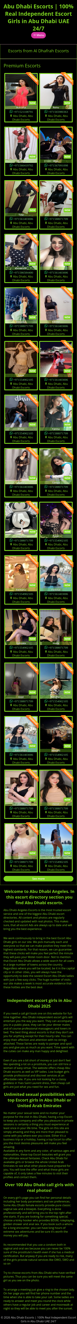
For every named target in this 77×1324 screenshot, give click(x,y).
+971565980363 (58, 111)
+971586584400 (23, 272)
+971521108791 (23, 111)
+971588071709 (58, 218)
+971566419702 (23, 165)
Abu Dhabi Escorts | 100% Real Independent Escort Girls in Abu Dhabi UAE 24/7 (38, 17)
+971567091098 (58, 165)
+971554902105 (23, 379)
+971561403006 (23, 218)
